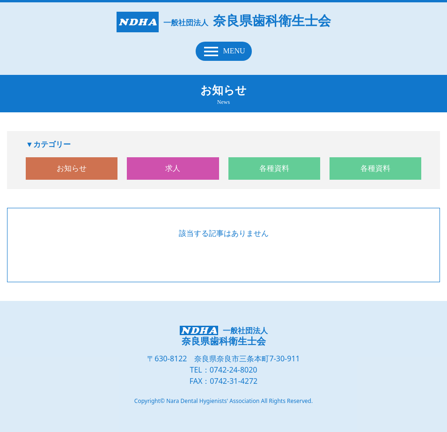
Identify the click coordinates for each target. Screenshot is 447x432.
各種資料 (274, 168)
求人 (172, 168)
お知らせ (72, 168)
